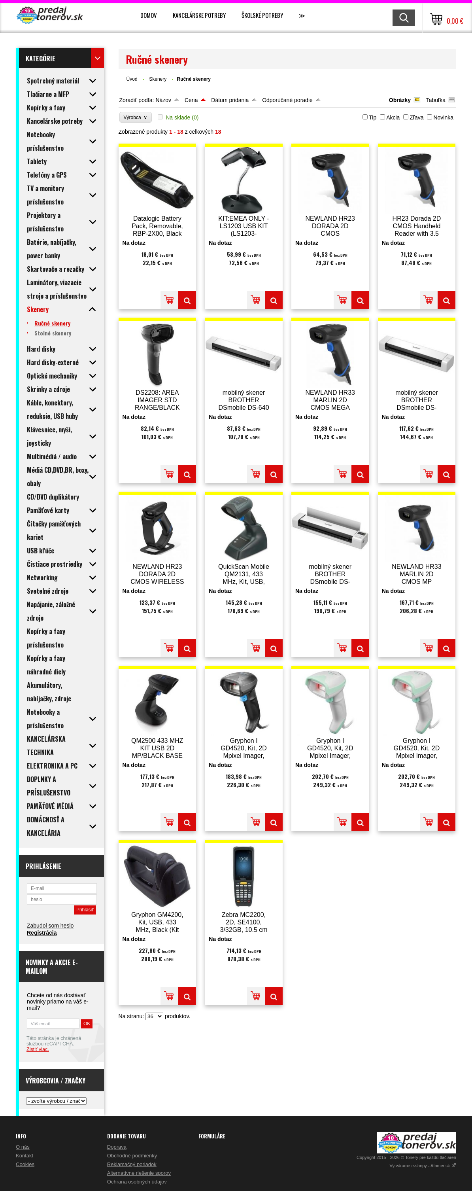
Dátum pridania (230, 100)
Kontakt (24, 1156)
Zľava (416, 117)
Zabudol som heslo (50, 925)
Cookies (25, 1164)
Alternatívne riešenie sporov (139, 1173)
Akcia (393, 117)
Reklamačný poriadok (132, 1164)
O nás (23, 1147)
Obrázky (400, 100)
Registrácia (42, 933)
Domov (148, 15)
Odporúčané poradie (287, 100)
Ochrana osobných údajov (137, 1182)
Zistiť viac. (37, 1049)
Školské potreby (262, 15)
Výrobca (136, 117)
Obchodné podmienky (132, 1156)
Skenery (158, 79)
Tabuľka (436, 100)
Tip (372, 117)
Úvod (132, 79)
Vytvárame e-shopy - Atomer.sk (423, 1165)
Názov (163, 100)
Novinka (443, 117)
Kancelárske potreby (199, 15)
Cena (191, 100)
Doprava (116, 1147)
